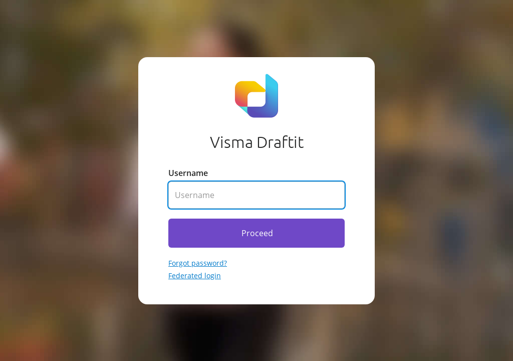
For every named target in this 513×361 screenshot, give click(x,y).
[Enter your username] (256, 195)
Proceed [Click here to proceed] (257, 233)
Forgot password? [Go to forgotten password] (197, 263)
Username (188, 172)
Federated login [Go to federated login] (194, 275)
